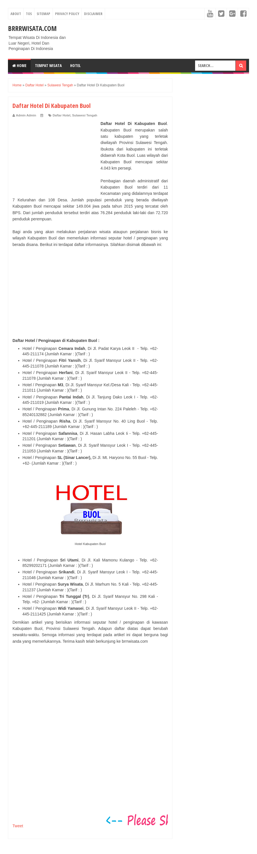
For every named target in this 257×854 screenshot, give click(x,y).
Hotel (75, 65)
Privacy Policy (67, 13)
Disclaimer (93, 13)
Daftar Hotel (61, 115)
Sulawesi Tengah (84, 115)
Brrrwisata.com (32, 28)
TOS (29, 13)
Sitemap (43, 13)
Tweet (17, 826)
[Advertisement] (55, 155)
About (16, 13)
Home (19, 65)
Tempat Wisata (48, 65)
